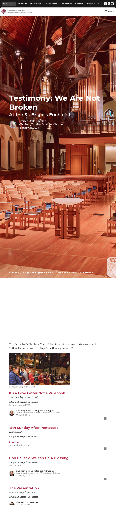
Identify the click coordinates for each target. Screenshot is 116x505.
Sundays (22, 4)
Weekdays (35, 4)
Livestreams (50, 4)
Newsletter (66, 4)
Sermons (14, 272)
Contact (79, 4)
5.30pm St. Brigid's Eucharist (39, 272)
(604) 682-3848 (94, 4)
